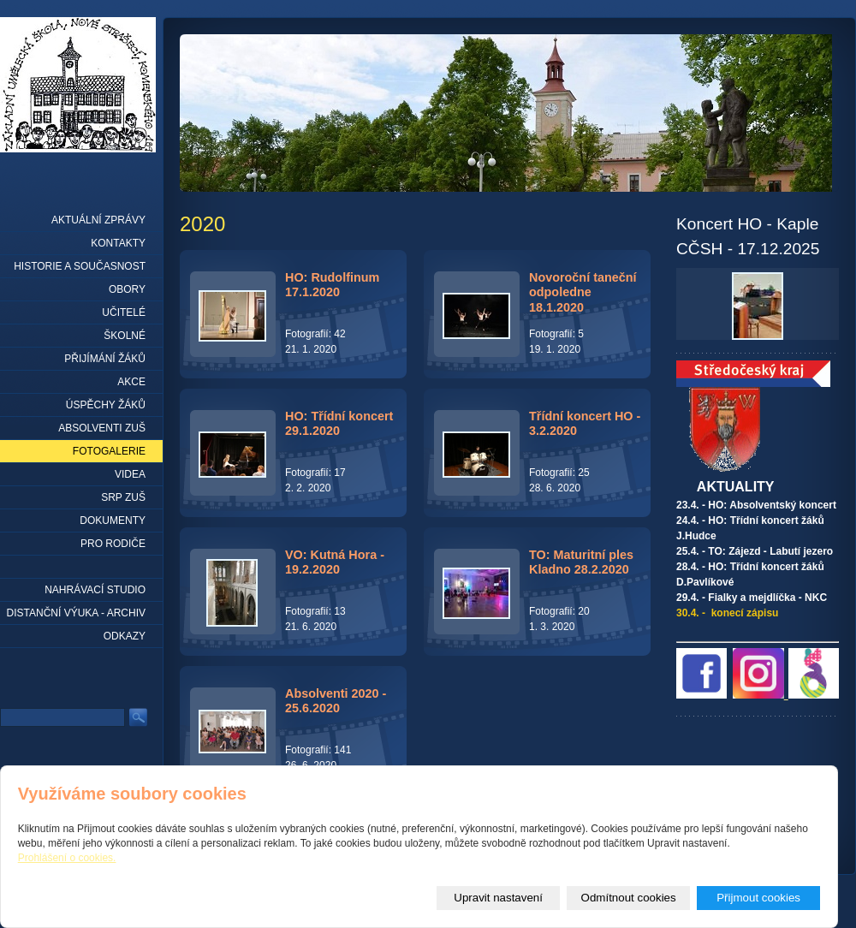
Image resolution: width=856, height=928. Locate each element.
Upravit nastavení (498, 897)
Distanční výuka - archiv (76, 613)
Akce (131, 382)
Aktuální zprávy (98, 220)
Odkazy (125, 636)
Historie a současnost (80, 266)
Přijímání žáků (105, 359)
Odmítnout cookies (628, 897)
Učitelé (124, 312)
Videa (130, 474)
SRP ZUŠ (123, 497)
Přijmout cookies (758, 897)
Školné (125, 336)
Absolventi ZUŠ (102, 428)
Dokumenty (113, 520)
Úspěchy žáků (106, 405)
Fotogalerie (109, 451)
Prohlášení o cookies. (67, 858)
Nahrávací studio (95, 590)
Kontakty (118, 243)
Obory (127, 289)
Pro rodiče (113, 544)
